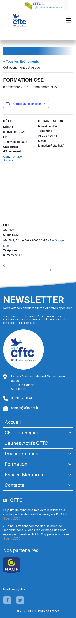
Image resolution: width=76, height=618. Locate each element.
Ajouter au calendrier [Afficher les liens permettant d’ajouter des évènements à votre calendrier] (27, 103)
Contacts (14, 485)
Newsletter (33, 300)
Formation (17, 156)
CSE (6, 156)
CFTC (16, 500)
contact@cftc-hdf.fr (24, 408)
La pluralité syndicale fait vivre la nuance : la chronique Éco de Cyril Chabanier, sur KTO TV (35, 512)
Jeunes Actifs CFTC (26, 443)
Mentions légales (14, 589)
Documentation (22, 453)
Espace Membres (24, 475)
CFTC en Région (22, 433)
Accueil (13, 422)
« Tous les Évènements (21, 61)
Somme (8, 160)
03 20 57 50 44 (21, 398)
